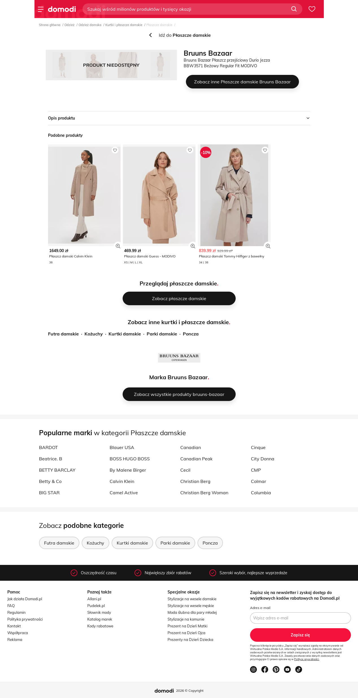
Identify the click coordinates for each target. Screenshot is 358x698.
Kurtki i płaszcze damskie (123, 25)
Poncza (191, 334)
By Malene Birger (128, 470)
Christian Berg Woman (204, 492)
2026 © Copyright (189, 690)
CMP (256, 470)
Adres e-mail (260, 608)
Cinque (258, 447)
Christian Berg (195, 481)
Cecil (185, 470)
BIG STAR (49, 492)
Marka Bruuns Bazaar (178, 377)
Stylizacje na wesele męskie (191, 605)
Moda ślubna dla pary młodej (192, 612)
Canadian (190, 447)
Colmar (258, 481)
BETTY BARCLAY (57, 470)
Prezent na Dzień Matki (187, 626)
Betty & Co (50, 481)
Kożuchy (93, 334)
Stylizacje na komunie (186, 619)
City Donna (262, 458)
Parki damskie (162, 334)
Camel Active (124, 492)
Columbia (261, 492)
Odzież (69, 25)
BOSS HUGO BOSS (130, 458)
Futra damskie (63, 334)
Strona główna (49, 25)
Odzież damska (90, 25)
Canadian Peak (196, 458)
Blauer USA (122, 447)
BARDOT (48, 447)
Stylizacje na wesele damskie (192, 599)
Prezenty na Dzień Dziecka (190, 639)
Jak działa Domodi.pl (24, 599)
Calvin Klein (122, 481)
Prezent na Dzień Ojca (186, 632)
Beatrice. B (50, 458)
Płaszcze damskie (159, 25)
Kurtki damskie (125, 334)
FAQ (11, 605)
